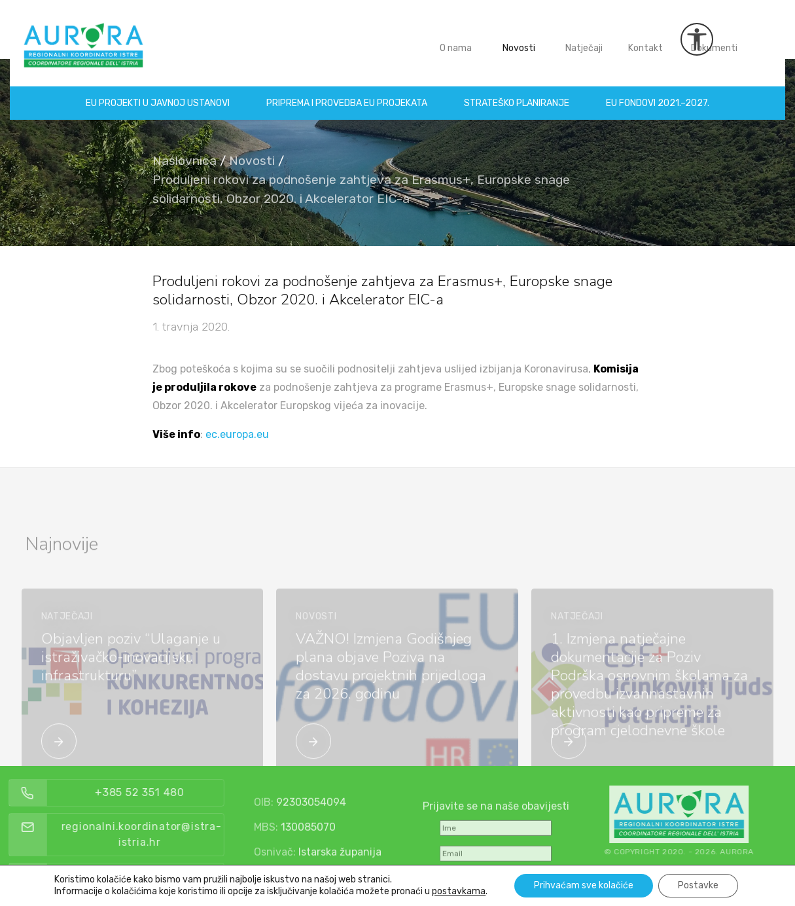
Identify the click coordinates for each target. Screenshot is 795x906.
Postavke (698, 885)
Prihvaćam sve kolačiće (583, 885)
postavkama (459, 891)
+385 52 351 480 (165, 792)
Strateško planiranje (516, 93)
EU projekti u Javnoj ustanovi (158, 93)
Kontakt (650, 38)
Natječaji (589, 38)
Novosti (524, 38)
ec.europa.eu (237, 434)
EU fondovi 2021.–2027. (657, 93)
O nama (461, 38)
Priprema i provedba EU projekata (346, 93)
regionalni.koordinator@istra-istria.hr (167, 834)
